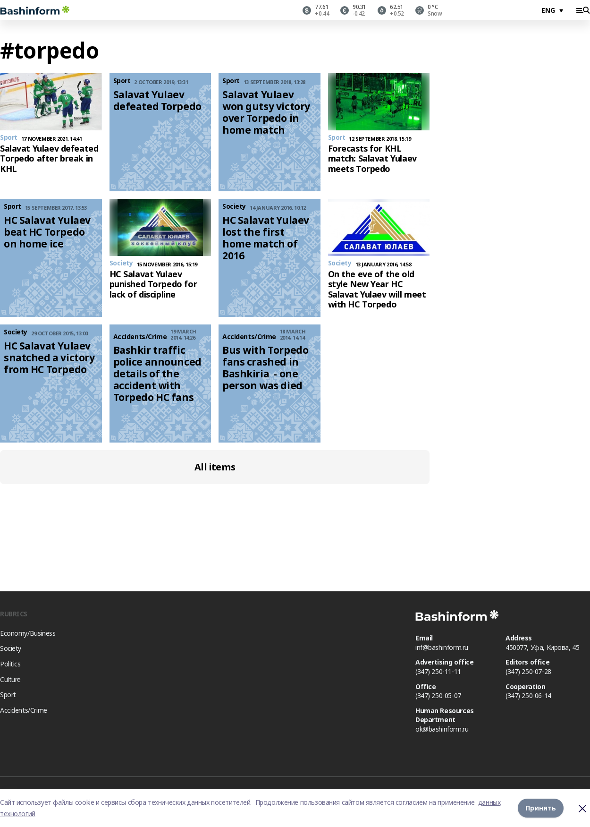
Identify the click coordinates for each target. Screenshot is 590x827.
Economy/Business (27, 633)
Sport (8, 694)
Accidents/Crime (23, 710)
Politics (10, 663)
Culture (10, 679)
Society (10, 648)
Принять (540, 807)
